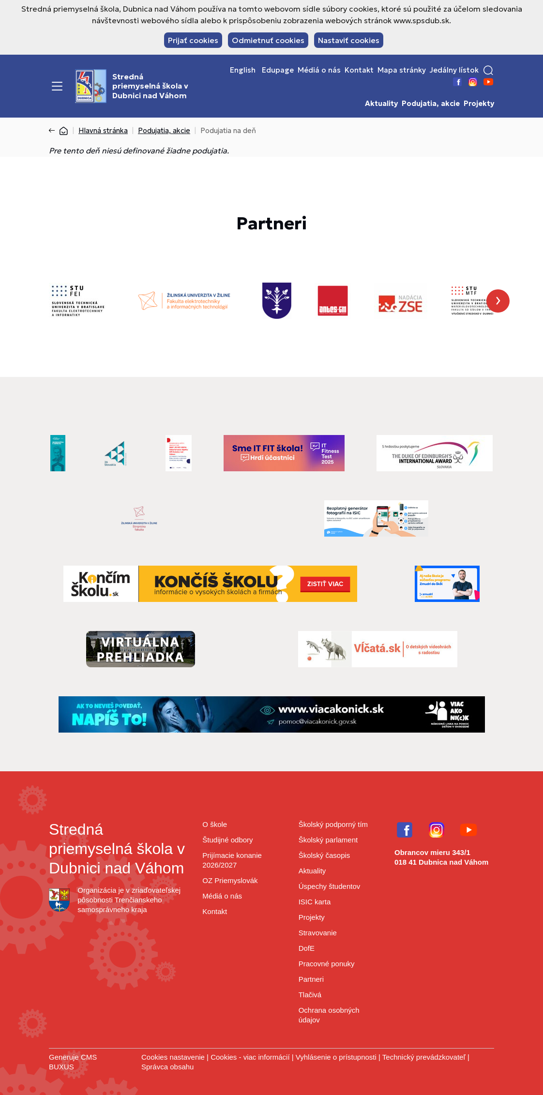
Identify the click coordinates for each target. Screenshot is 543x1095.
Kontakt (359, 70)
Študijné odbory (227, 840)
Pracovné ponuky (327, 964)
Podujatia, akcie (431, 103)
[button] (488, 70)
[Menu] (57, 86)
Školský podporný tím (333, 824)
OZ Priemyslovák (229, 880)
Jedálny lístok (454, 70)
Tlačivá (310, 994)
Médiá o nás (319, 70)
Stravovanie (318, 933)
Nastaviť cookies (348, 40)
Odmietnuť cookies (268, 40)
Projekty (479, 103)
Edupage (278, 70)
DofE (307, 948)
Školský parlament (328, 840)
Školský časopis (324, 855)
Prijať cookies (193, 40)
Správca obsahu (167, 1067)
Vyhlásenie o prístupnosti (336, 1057)
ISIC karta (315, 902)
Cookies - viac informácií (250, 1057)
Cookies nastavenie (173, 1057)
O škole (214, 824)
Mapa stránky (401, 70)
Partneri (311, 979)
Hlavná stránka (103, 130)
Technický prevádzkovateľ (424, 1057)
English (243, 70)
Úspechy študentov (330, 886)
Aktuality (381, 103)
